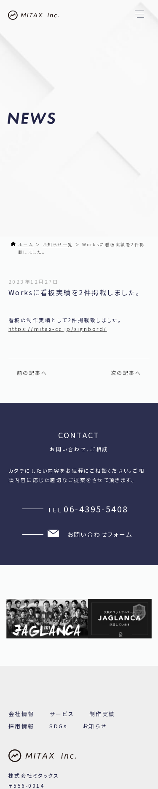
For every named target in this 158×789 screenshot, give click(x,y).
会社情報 (21, 714)
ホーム (25, 244)
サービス (61, 714)
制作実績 (102, 714)
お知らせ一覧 (58, 244)
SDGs (58, 726)
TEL (88, 509)
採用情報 (21, 726)
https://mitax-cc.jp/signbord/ (57, 328)
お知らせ (95, 726)
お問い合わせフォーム (90, 534)
